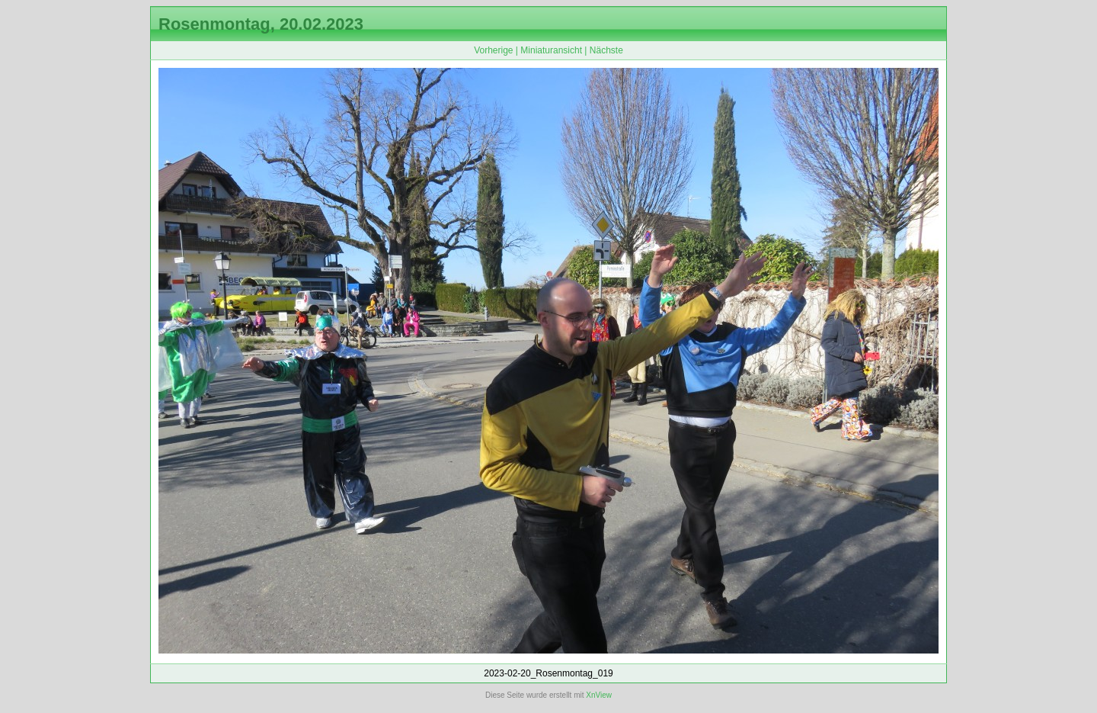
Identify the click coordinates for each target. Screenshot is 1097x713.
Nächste (606, 50)
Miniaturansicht (551, 50)
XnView (599, 695)
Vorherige (493, 50)
